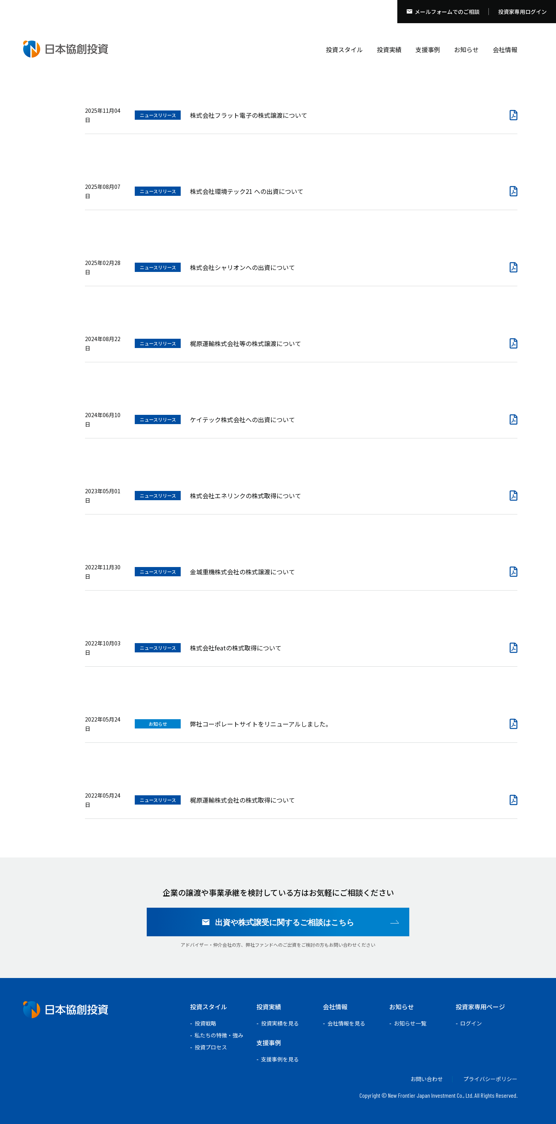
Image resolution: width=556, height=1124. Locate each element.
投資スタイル (344, 49)
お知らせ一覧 (410, 1023)
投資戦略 (205, 1023)
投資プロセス (211, 1047)
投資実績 (389, 49)
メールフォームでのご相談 (447, 11)
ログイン (471, 1023)
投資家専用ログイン (522, 11)
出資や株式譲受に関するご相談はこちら (284, 922)
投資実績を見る (280, 1023)
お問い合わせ (426, 1079)
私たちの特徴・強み (219, 1035)
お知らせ (466, 49)
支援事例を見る (280, 1059)
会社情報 (505, 49)
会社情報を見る (346, 1023)
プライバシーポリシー (490, 1079)
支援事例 (427, 49)
